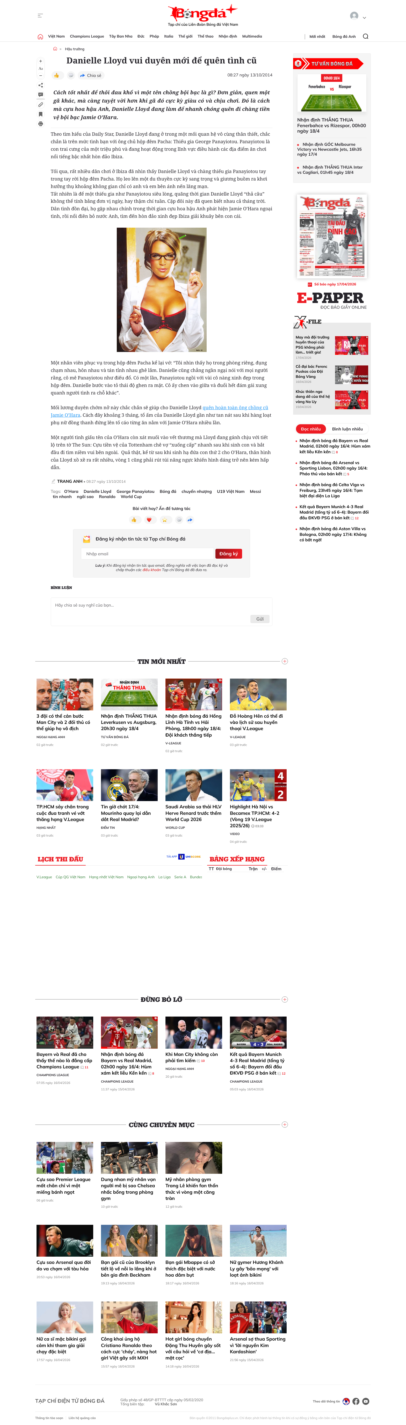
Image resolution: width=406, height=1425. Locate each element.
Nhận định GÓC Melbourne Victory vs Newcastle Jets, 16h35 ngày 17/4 (329, 149)
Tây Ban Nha (121, 36)
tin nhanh (62, 496)
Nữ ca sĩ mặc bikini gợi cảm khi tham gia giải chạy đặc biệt (61, 1343)
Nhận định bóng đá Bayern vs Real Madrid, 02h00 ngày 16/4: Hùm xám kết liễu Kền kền (127, 1061)
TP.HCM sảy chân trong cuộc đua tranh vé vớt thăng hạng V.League (63, 811)
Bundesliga (199, 875)
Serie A (180, 875)
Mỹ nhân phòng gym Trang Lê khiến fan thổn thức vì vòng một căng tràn (191, 1187)
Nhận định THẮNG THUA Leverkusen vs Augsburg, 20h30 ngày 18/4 (129, 720)
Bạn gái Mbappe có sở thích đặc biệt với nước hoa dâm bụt (190, 1266)
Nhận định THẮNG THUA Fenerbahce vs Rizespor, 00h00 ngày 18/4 (331, 125)
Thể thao (206, 36)
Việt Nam (56, 36)
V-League (173, 741)
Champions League (87, 36)
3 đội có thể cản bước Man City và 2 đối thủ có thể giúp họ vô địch (63, 720)
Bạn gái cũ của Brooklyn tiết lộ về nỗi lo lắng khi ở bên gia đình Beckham (128, 1266)
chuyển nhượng (197, 491)
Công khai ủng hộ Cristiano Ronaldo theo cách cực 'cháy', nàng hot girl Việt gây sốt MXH (129, 1346)
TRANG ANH (70, 481)
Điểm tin (108, 826)
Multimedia (252, 36)
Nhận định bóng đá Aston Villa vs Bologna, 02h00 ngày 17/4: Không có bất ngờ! (333, 534)
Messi (255, 491)
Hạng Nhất (46, 826)
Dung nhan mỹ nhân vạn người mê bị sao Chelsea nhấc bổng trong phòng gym (128, 1187)
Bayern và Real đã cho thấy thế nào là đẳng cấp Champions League (64, 1058)
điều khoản (152, 568)
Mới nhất (317, 36)
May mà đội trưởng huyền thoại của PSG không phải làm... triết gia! (312, 345)
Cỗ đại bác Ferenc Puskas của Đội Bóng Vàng (311, 371)
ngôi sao (85, 496)
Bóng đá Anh (344, 36)
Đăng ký (228, 553)
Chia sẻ (94, 75)
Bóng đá (168, 491)
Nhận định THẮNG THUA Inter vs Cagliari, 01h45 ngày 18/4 (330, 170)
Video (235, 832)
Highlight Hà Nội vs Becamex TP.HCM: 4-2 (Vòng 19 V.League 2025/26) (254, 814)
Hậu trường (74, 49)
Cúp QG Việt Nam (70, 875)
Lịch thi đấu (60, 857)
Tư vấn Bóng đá (115, 735)
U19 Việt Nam (231, 491)
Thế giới (185, 36)
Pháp (154, 36)
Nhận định (228, 36)
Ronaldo (107, 496)
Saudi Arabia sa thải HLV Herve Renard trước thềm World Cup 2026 (193, 811)
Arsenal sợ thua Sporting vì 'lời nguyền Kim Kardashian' (258, 1343)
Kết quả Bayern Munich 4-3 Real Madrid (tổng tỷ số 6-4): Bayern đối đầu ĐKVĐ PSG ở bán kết (258, 1061)
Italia (168, 36)
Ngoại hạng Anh (51, 735)
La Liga (164, 875)
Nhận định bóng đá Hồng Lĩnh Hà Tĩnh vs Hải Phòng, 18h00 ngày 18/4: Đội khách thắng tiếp (193, 723)
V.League (44, 875)
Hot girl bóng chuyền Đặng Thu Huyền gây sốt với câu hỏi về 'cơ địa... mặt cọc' (193, 1346)
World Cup (131, 496)
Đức (140, 36)
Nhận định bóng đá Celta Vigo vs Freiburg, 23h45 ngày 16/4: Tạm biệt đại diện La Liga (332, 490)
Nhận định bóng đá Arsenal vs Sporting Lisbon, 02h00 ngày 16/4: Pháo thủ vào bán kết (333, 468)
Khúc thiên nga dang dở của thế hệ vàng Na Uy (313, 396)
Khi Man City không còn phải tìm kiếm (191, 1055)
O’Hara (71, 491)
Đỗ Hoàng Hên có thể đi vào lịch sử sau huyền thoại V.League (256, 720)
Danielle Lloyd (97, 491)
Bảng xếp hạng (237, 857)
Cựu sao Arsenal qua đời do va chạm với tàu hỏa (64, 1263)
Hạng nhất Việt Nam (106, 875)
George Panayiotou (135, 491)
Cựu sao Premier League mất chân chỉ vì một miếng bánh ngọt (64, 1184)
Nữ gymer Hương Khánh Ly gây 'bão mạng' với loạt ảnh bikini (256, 1266)
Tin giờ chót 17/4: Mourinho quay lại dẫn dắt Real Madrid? (126, 811)
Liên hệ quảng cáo (82, 1416)
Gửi (260, 617)
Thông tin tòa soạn (49, 1416)
